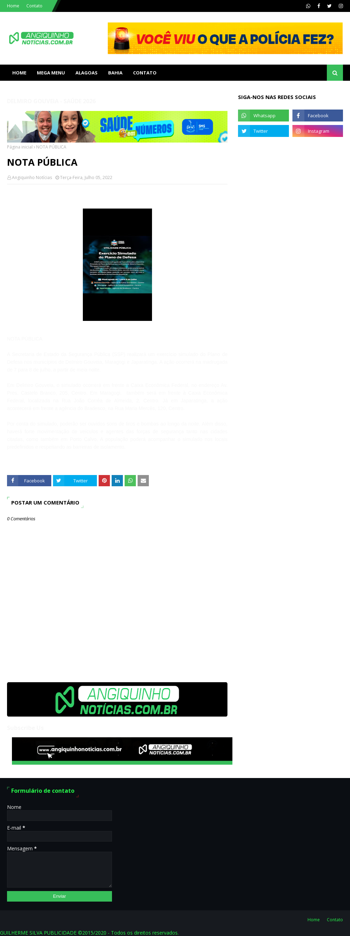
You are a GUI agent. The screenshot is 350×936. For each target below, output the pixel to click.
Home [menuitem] (19, 73)
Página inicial (20, 147)
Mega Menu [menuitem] (51, 73)
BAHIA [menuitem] (115, 73)
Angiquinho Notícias (32, 177)
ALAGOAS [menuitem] (86, 73)
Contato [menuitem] (145, 73)
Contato (34, 6)
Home (13, 6)
